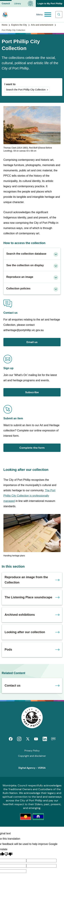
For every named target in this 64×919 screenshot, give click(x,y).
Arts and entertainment (42, 25)
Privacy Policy (32, 750)
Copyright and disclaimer (32, 755)
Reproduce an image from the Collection (26, 579)
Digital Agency (26, 767)
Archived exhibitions (20, 614)
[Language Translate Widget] (30, 3)
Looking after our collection (25, 632)
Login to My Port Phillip (50, 3)
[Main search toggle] (58, 14)
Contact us (12, 685)
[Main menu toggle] (44, 14)
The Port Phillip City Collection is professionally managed (29, 495)
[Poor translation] (8, 854)
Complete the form (32, 448)
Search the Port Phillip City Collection (26, 89)
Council (6, 3)
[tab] (32, 253)
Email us (32, 342)
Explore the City (19, 25)
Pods (8, 649)
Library (17, 3)
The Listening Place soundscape (28, 597)
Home (4, 25)
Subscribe (32, 392)
